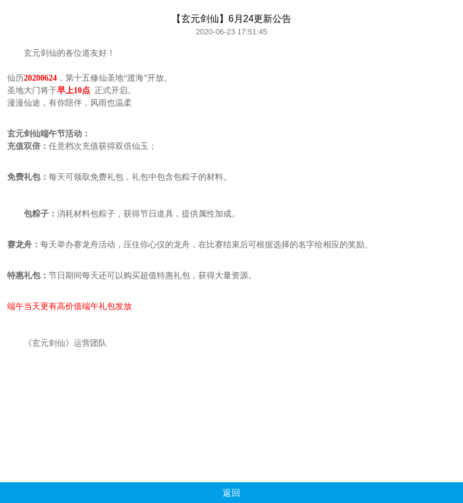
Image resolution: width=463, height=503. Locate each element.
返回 (231, 493)
